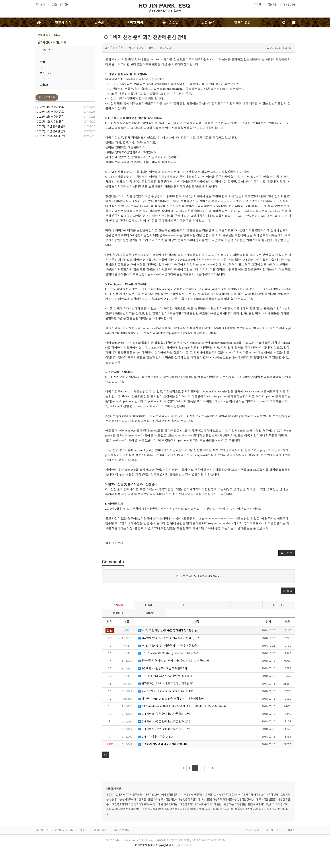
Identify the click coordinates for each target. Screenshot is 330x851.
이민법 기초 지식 (64, 830)
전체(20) (118, 605)
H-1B (214, 605)
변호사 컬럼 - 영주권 (49, 35)
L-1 (246, 605)
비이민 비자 (135, 22)
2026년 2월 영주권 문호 (49, 116)
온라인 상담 (170, 22)
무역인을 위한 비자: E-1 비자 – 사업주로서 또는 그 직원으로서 (173, 660)
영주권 (99, 22)
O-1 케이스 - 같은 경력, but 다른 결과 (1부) (164, 729)
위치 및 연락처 (121, 830)
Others (150, 613)
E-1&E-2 (150, 605)
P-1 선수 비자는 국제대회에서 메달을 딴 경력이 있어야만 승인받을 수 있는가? (182, 706)
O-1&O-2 (278, 605)
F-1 (182, 605)
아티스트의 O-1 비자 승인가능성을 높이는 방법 (165, 691)
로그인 (257, 4)
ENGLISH (289, 4)
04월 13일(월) (60, 4)
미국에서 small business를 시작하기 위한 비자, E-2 (168, 638)
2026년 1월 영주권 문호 (49, 121)
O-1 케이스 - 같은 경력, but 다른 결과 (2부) (164, 721)
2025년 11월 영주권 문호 (50, 131)
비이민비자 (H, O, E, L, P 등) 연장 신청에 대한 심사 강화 (171, 698)
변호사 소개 (63, 22)
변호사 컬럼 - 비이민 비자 (52, 42)
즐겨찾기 (40, 4)
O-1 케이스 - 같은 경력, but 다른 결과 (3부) (164, 713)
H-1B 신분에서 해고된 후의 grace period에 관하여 (168, 653)
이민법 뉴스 (206, 22)
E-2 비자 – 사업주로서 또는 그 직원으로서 (162, 668)
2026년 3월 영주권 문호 (49, 112)
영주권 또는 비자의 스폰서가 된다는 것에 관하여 (166, 683)
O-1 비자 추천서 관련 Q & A (155, 736)
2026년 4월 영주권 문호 (49, 107)
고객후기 (290, 830)
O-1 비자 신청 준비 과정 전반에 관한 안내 (162, 744)
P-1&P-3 (118, 613)
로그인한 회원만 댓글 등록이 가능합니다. (198, 576)
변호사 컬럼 (242, 22)
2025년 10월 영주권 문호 (50, 136)
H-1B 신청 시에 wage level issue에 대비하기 (165, 676)
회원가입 (272, 4)
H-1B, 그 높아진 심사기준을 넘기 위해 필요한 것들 (167, 630)
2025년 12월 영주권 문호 (50, 126)
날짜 (268, 621)
